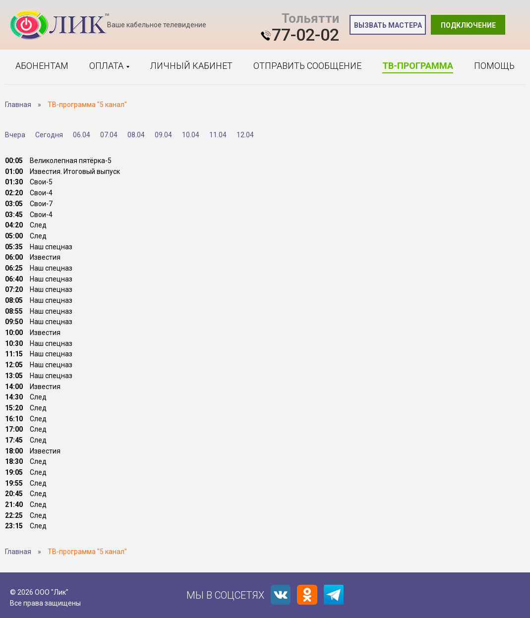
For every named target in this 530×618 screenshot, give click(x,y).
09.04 (163, 135)
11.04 (218, 135)
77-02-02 (305, 35)
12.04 (245, 135)
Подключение (468, 25)
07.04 (109, 135)
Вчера (15, 135)
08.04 (136, 135)
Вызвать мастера (388, 25)
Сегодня (49, 135)
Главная (18, 105)
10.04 (190, 135)
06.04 (81, 135)
